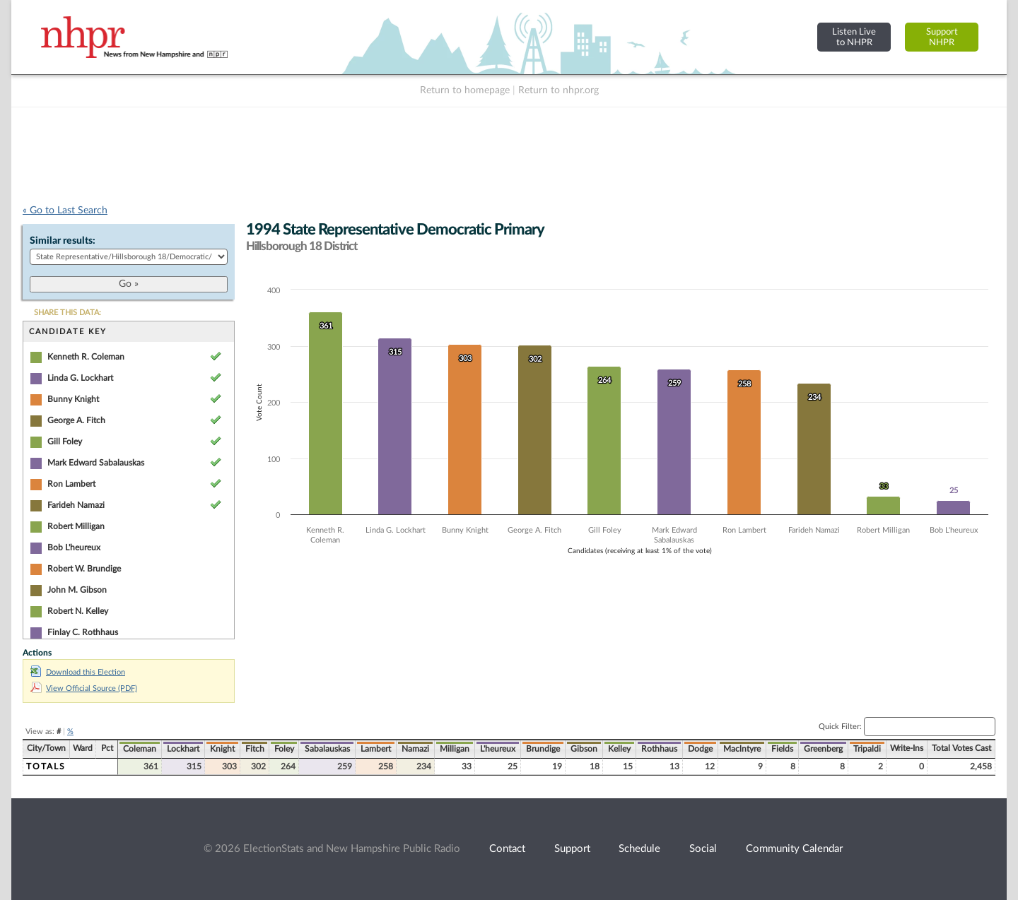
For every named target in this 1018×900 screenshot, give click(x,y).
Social (703, 848)
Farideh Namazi (76, 505)
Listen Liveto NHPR (854, 37)
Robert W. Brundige (84, 568)
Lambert (376, 749)
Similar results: (62, 241)
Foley (284, 749)
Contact (507, 848)
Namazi (415, 749)
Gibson (584, 749)
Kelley (619, 749)
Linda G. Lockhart (80, 378)
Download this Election (77, 672)
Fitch (254, 749)
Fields (782, 749)
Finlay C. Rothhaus (82, 632)
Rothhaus (659, 749)
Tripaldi (867, 749)
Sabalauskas (327, 749)
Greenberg (823, 749)
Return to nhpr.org (558, 90)
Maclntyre (742, 749)
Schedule (639, 848)
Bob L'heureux (73, 547)
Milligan (454, 749)
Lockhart (183, 749)
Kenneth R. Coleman (85, 357)
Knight (222, 749)
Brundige (543, 749)
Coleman (139, 749)
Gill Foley (64, 441)
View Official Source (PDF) (83, 688)
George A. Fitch (76, 420)
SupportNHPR (942, 37)
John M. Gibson (77, 590)
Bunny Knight (73, 399)
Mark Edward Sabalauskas (95, 462)
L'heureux (497, 749)
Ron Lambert (71, 484)
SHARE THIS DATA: (67, 312)
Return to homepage (465, 90)
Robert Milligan (76, 526)
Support (572, 848)
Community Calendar (794, 848)
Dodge (700, 749)
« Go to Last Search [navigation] (65, 210)
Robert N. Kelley (77, 611)
